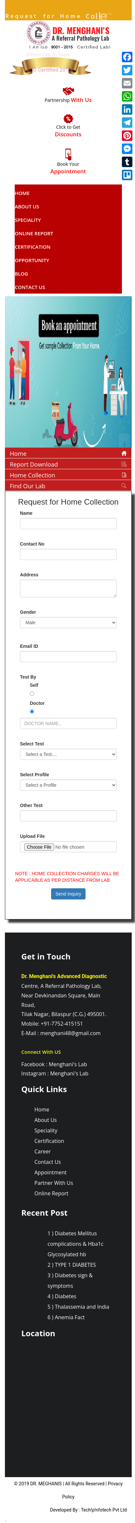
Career (42, 1151)
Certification (32, 246)
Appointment (50, 1172)
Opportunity (32, 260)
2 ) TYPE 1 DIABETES (72, 1264)
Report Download (34, 464)
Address (29, 574)
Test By (28, 677)
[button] (14, 373)
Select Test (32, 743)
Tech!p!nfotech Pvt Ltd (104, 1510)
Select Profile (34, 774)
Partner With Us (53, 1182)
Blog (21, 273)
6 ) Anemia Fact (66, 1317)
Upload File (32, 836)
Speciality (28, 220)
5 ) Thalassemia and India (78, 1306)
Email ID (29, 646)
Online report (34, 233)
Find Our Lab (27, 486)
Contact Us (30, 287)
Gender (28, 612)
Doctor (37, 703)
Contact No (32, 544)
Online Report (51, 1193)
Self (34, 685)
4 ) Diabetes (62, 1296)
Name (26, 513)
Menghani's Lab (68, 1064)
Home (22, 193)
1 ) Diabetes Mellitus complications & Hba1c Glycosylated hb (76, 1244)
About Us (27, 206)
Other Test (31, 805)
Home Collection (32, 475)
